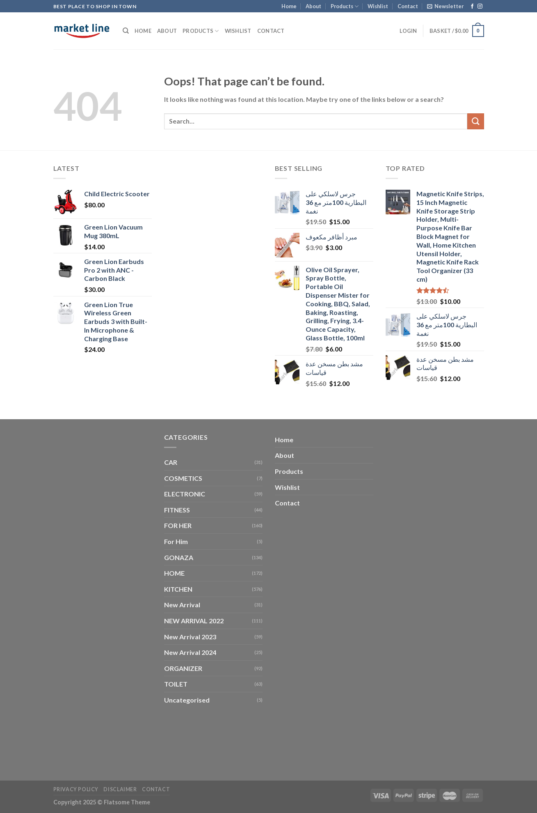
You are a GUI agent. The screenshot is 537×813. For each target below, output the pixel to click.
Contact (408, 6)
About (313, 6)
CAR (170, 462)
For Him (176, 541)
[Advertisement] (213, 286)
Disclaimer (120, 789)
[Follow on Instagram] (480, 6)
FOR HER (178, 525)
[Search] (126, 31)
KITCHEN (178, 589)
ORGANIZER (183, 668)
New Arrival (182, 605)
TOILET (175, 684)
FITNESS (177, 510)
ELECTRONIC (184, 494)
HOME (174, 573)
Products (345, 6)
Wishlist (378, 6)
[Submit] (475, 121)
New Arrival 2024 (190, 652)
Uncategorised (187, 700)
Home (289, 6)
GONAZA (178, 557)
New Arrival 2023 (190, 637)
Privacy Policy (76, 789)
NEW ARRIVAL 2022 (194, 621)
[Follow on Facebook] (472, 6)
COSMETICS (183, 478)
